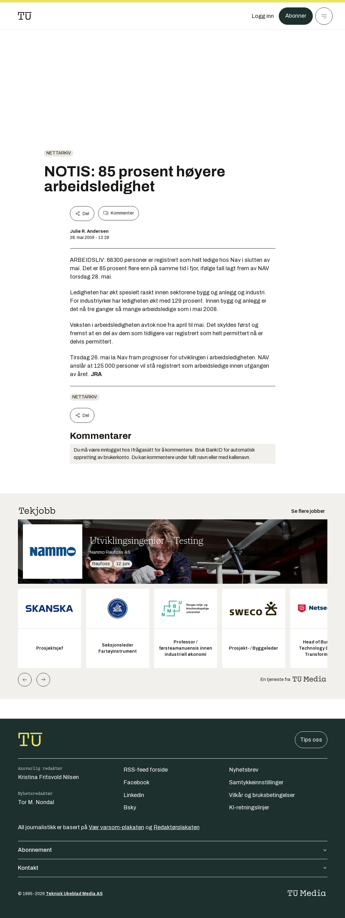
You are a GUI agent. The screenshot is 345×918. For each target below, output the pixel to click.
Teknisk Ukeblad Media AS (74, 893)
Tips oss (311, 740)
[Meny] (324, 16)
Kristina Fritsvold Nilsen (48, 777)
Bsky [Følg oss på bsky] (129, 807)
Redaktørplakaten (176, 827)
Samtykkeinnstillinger (256, 782)
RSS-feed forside (145, 770)
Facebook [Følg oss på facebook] (136, 782)
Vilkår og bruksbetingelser (262, 795)
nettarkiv (58, 153)
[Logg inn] (262, 16)
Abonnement (172, 850)
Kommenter (118, 213)
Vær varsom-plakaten (116, 827)
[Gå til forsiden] (25, 16)
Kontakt (172, 868)
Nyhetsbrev (243, 770)
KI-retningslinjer (249, 807)
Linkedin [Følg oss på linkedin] (133, 795)
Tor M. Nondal (36, 802)
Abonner (295, 16)
